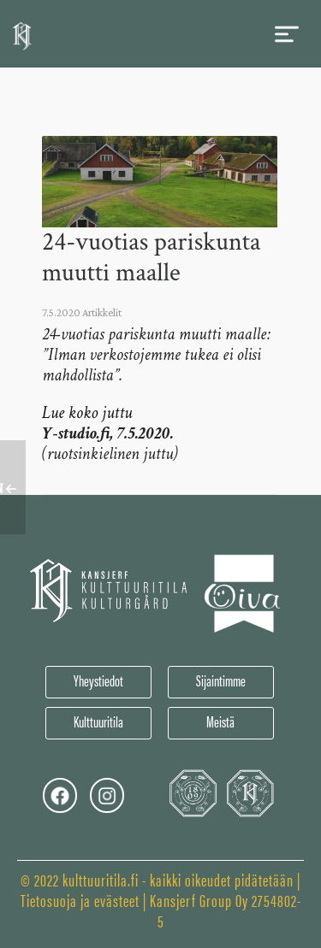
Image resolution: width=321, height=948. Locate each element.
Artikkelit (102, 312)
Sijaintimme (221, 680)
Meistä (220, 721)
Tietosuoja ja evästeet (80, 899)
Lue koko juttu (87, 413)
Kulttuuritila (98, 721)
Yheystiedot (98, 680)
